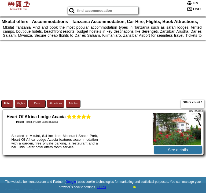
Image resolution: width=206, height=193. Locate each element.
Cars (37, 103)
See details (178, 149)
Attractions (55, 103)
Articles (73, 103)
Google (71, 182)
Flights (21, 103)
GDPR (101, 187)
